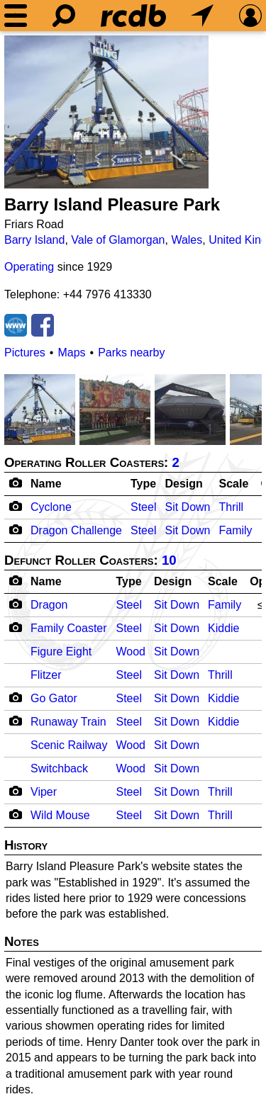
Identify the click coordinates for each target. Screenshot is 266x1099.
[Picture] (106, 111)
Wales (186, 240)
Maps (71, 352)
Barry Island (34, 240)
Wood (130, 652)
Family (235, 530)
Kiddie (223, 628)
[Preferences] (250, 15)
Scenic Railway (69, 745)
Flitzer (46, 675)
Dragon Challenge (76, 530)
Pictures (24, 352)
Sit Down (187, 507)
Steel (143, 507)
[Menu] (15, 15)
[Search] (63, 15)
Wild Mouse (60, 815)
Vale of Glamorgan (118, 240)
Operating (29, 267)
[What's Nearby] (202, 15)
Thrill (230, 507)
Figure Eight (61, 652)
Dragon (49, 605)
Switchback (59, 768)
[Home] (133, 15)
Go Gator (54, 698)
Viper (44, 792)
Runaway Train (68, 722)
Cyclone (51, 507)
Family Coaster (69, 628)
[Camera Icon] (15, 506)
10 (169, 560)
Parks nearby (131, 352)
